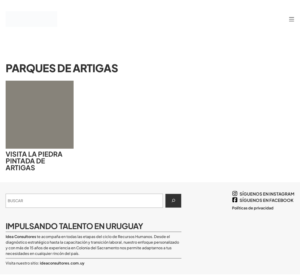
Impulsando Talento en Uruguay (74, 226)
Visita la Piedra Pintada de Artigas (34, 161)
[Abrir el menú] (291, 19)
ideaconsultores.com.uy (61, 263)
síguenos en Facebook (266, 200)
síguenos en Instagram (267, 194)
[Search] (173, 201)
